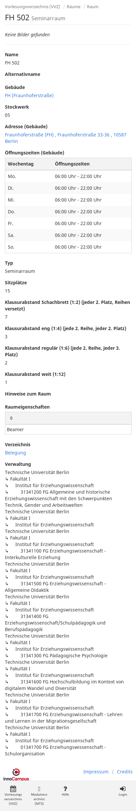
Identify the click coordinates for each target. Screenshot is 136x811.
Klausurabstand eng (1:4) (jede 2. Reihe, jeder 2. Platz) (65, 328)
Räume (73, 6)
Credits (125, 771)
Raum (92, 6)
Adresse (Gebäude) (26, 126)
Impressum (96, 771)
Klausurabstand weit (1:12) (35, 374)
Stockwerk (17, 107)
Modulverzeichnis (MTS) (39, 796)
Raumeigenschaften (27, 407)
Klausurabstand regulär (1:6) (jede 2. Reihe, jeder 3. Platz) (62, 351)
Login (122, 791)
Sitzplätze (16, 282)
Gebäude (15, 87)
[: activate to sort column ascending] (68, 418)
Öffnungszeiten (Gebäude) (34, 153)
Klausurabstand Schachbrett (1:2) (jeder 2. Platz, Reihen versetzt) (67, 305)
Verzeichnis (17, 444)
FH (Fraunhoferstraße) (29, 95)
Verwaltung (18, 464)
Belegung (15, 453)
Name (11, 54)
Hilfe (65, 791)
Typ (9, 263)
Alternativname (22, 74)
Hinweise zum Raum (28, 394)
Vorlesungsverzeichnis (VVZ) (32, 6)
